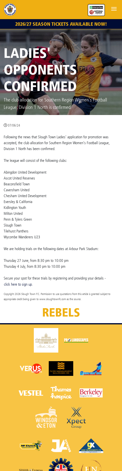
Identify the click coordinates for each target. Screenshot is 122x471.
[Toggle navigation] (114, 8)
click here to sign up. (18, 284)
